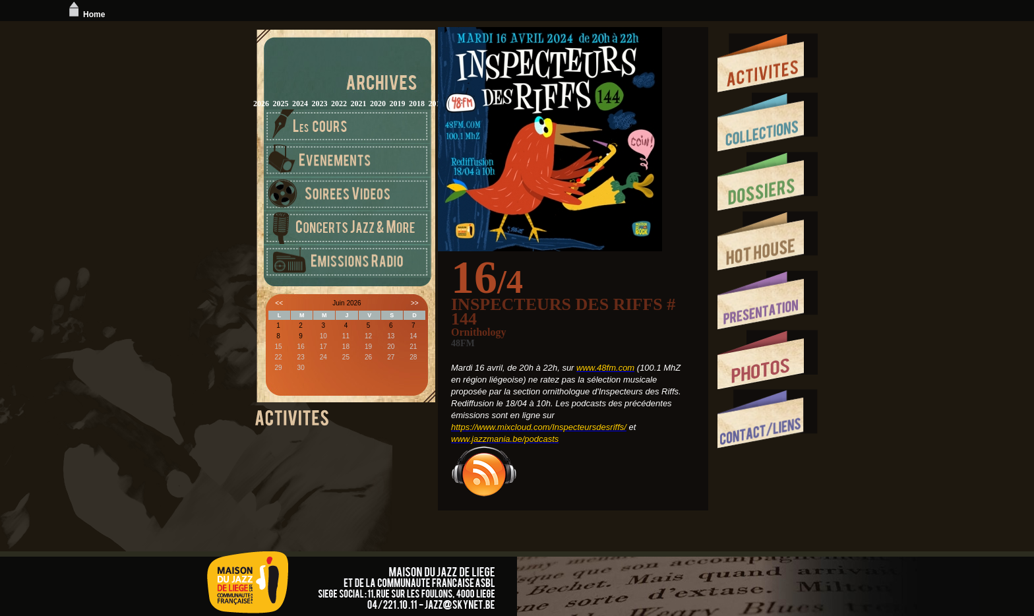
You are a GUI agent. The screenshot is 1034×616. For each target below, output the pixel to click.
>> (415, 303)
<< (279, 303)
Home (85, 14)
